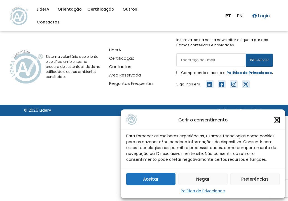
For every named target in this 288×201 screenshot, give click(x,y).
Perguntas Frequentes (131, 83)
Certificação (102, 9)
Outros (131, 9)
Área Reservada (125, 75)
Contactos (48, 22)
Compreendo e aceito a (227, 72)
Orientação (70, 9)
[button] (277, 120)
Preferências (255, 179)
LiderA (44, 9)
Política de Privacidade (203, 191)
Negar (203, 179)
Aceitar (151, 179)
